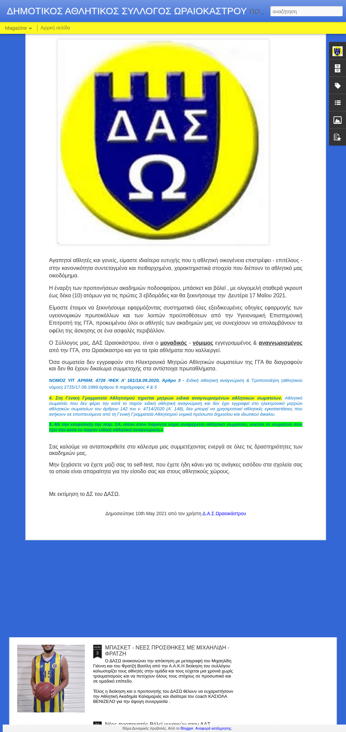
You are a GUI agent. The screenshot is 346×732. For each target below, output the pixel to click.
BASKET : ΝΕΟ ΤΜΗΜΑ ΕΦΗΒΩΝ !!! (149, 417)
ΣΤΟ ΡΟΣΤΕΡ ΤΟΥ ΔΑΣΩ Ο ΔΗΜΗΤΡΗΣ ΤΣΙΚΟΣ (164, 571)
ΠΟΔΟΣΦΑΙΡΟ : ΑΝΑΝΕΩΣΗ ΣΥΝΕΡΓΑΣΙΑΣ (159, 494)
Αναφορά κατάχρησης (213, 728)
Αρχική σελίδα (55, 27)
